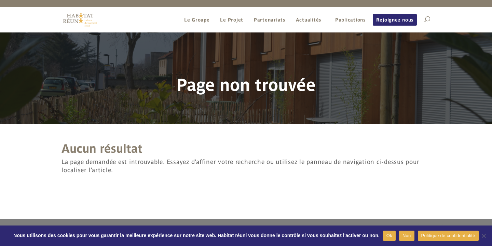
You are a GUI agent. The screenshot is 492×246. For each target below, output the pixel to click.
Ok (389, 235)
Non (406, 235)
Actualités (309, 20)
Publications (350, 20)
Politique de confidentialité (448, 235)
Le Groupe (197, 20)
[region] (246, 77)
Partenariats (269, 20)
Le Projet (231, 20)
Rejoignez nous (395, 20)
